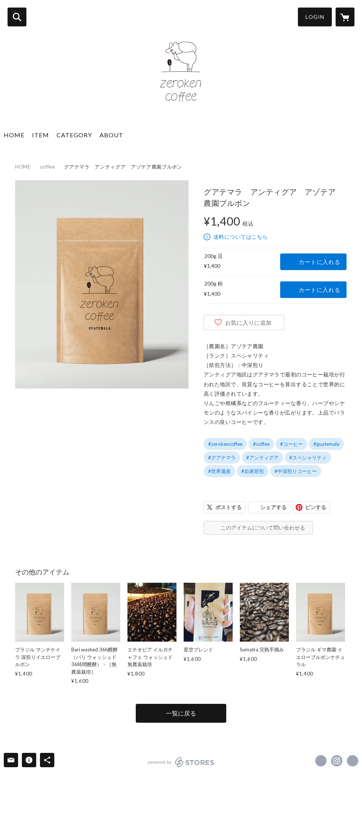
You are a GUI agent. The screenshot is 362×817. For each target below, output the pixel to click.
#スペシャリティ (308, 458)
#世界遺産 (219, 471)
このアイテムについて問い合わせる (263, 527)
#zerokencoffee (225, 444)
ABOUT (111, 134)
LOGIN (314, 17)
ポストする (228, 507)
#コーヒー (291, 444)
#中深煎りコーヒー (296, 471)
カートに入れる (319, 261)
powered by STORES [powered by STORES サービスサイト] (181, 762)
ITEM (40, 134)
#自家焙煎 (252, 471)
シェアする (273, 507)
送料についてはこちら (240, 236)
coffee (47, 167)
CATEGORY (74, 134)
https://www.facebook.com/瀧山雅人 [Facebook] (321, 760)
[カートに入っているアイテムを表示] (345, 17)
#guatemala (326, 444)
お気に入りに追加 (248, 322)
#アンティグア (262, 458)
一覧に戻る (181, 713)
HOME (14, 134)
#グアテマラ (222, 458)
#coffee (261, 444)
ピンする (315, 507)
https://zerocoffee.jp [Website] (352, 760)
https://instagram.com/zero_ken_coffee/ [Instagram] (336, 760)
